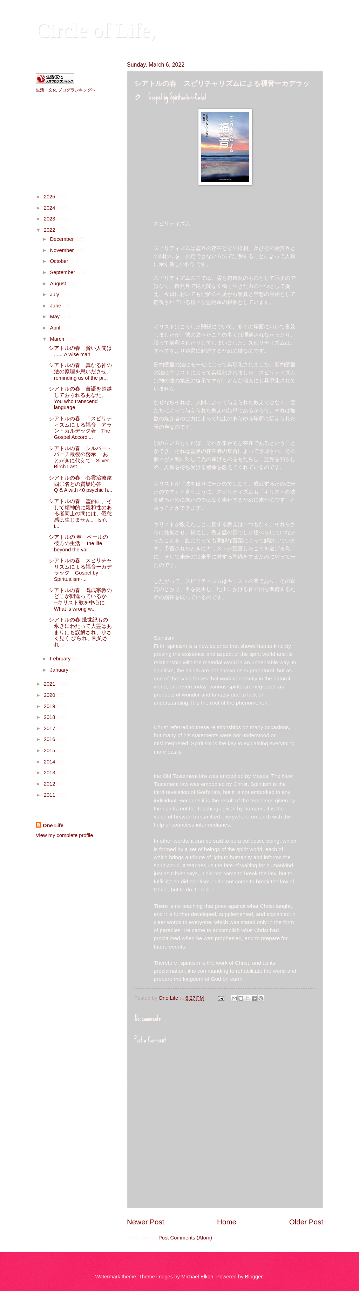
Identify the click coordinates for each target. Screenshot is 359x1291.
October (59, 261)
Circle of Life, (96, 30)
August (58, 283)
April (56, 328)
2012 (50, 784)
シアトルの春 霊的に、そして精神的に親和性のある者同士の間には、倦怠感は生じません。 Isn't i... (80, 513)
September (63, 272)
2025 (50, 196)
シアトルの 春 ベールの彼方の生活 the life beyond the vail (78, 543)
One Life (53, 825)
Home (226, 1222)
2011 (50, 795)
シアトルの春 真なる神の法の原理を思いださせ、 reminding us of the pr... (93, 371)
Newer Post (145, 1222)
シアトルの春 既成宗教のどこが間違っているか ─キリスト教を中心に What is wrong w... (82, 599)
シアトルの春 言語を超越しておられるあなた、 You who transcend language (91, 398)
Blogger (254, 1276)
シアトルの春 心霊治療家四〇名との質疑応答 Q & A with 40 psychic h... (91, 484)
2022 (50, 230)
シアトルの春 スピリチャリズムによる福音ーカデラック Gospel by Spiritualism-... (80, 570)
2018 (50, 717)
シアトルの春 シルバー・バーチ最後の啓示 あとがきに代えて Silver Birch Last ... (80, 458)
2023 (50, 219)
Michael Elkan (197, 1276)
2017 (50, 728)
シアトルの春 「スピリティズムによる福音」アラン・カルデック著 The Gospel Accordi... (80, 428)
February (61, 658)
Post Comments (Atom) (185, 1238)
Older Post (306, 1222)
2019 (50, 706)
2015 (50, 750)
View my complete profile (64, 835)
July (55, 294)
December (62, 239)
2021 (50, 684)
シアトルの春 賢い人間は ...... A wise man (80, 351)
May (55, 316)
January (59, 670)
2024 (50, 208)
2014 (50, 762)
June (56, 305)
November (62, 250)
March (58, 339)
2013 (50, 772)
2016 (50, 739)
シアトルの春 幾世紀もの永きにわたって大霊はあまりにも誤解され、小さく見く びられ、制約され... (80, 632)
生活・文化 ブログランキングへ (66, 90)
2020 (50, 695)
